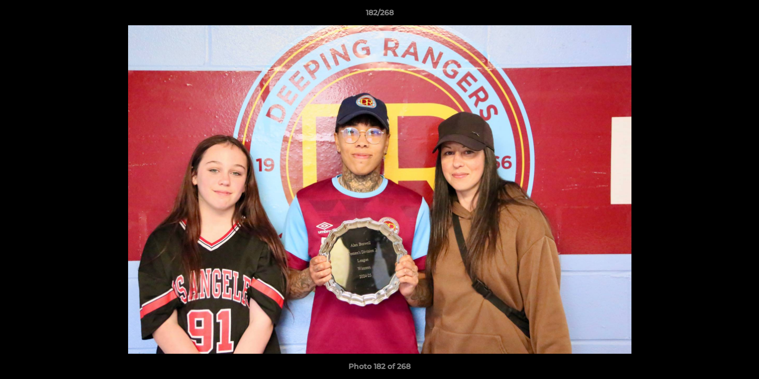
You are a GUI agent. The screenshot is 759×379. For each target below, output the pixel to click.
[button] (740, 15)
